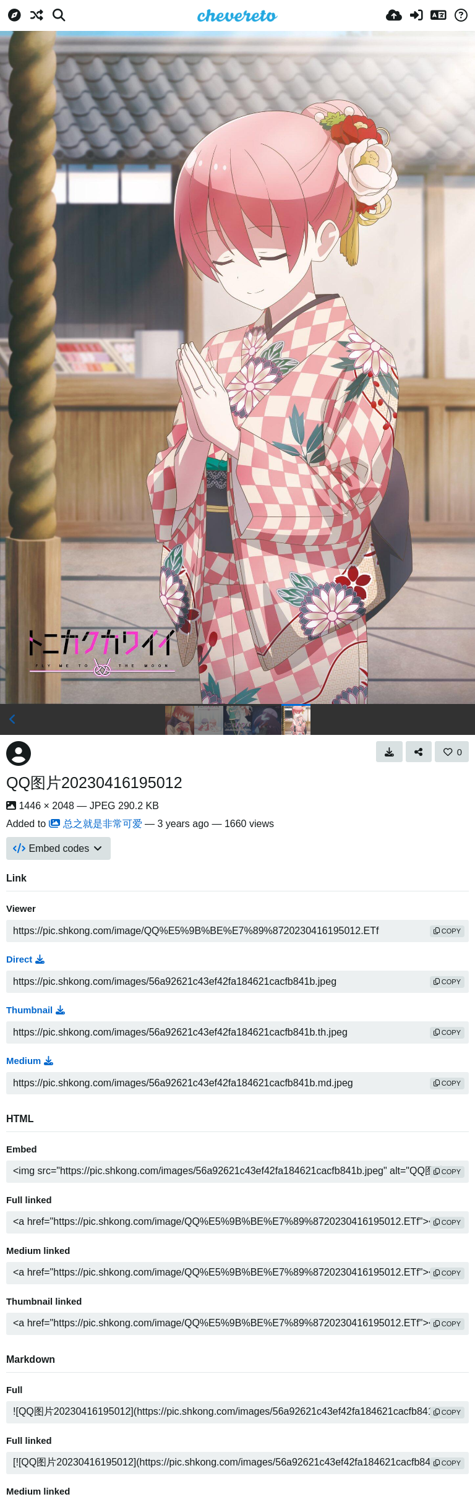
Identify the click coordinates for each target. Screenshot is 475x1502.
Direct (25, 959)
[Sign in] (416, 15)
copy (447, 931)
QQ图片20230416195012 (94, 782)
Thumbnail (35, 1010)
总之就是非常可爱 (95, 823)
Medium (29, 1061)
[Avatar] (18, 753)
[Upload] (394, 15)
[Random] (36, 15)
